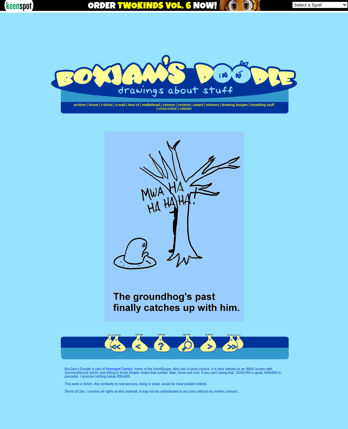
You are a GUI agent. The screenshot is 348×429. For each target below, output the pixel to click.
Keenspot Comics (119, 369)
